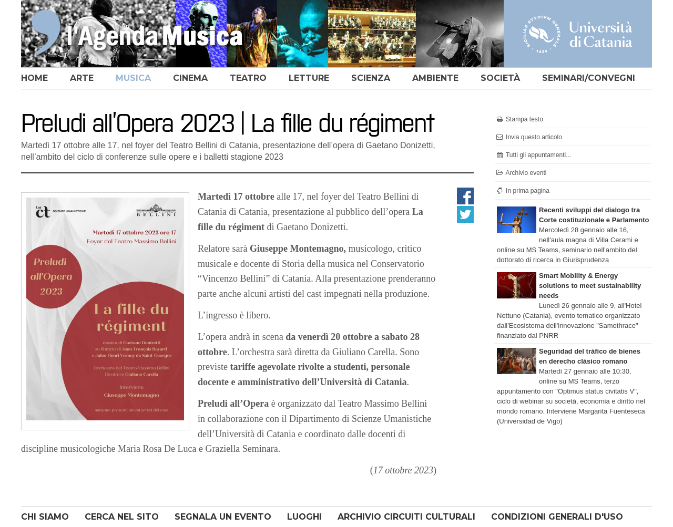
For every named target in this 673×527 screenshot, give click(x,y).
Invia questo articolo (528, 137)
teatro (248, 78)
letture (309, 78)
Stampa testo (519, 119)
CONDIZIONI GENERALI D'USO (557, 517)
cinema (190, 78)
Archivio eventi (521, 173)
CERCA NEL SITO (122, 517)
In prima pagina (522, 190)
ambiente (435, 78)
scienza (370, 78)
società (500, 78)
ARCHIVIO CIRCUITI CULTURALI (406, 517)
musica (133, 78)
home (34, 78)
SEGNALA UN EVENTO (223, 517)
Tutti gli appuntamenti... (533, 155)
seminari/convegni (588, 78)
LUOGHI (304, 517)
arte (82, 78)
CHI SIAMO (45, 517)
